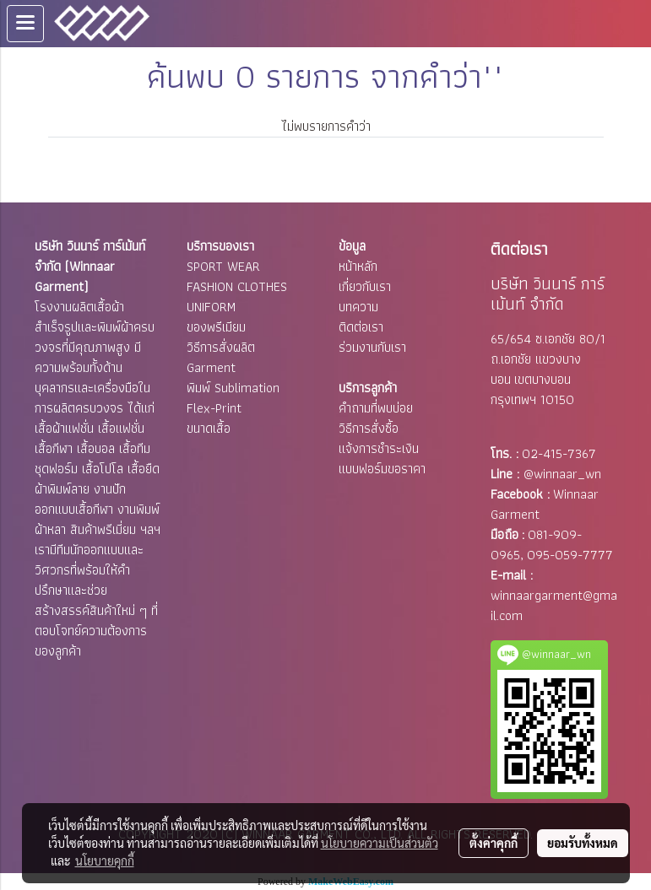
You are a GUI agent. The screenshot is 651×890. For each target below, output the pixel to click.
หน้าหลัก (358, 266)
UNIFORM (211, 306)
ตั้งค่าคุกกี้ (493, 842)
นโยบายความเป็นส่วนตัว (379, 842)
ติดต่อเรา (361, 326)
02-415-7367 (559, 453)
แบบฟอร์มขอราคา (382, 468)
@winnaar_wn (562, 473)
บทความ (358, 306)
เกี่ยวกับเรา (365, 286)
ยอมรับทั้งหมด (582, 842)
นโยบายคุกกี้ (104, 860)
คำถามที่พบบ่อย (376, 407)
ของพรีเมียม (216, 326)
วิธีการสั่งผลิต (221, 347)
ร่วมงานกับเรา (372, 347)
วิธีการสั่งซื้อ (369, 428)
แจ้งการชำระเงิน (379, 448)
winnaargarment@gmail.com (554, 605)
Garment (211, 367)
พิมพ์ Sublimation (233, 387)
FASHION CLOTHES (237, 286)
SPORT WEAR (223, 266)
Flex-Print (214, 407)
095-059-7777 (570, 554)
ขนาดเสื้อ (209, 428)
